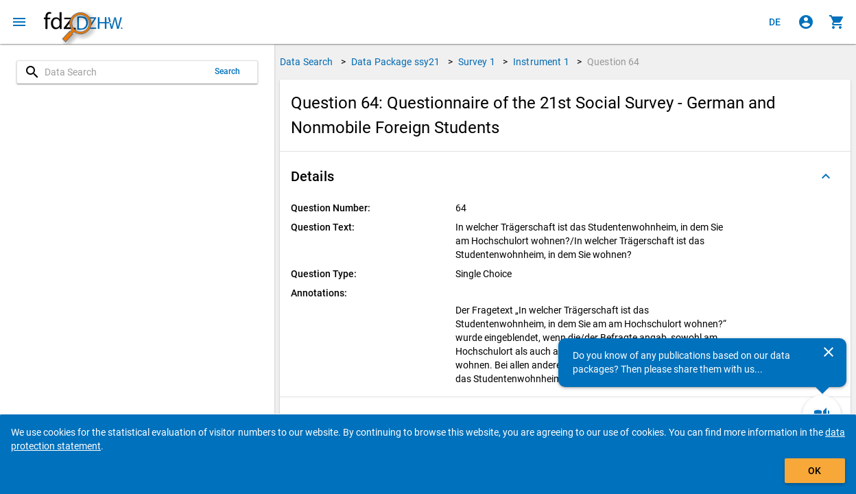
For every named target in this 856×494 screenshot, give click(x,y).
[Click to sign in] (806, 22)
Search (228, 71)
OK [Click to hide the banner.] (814, 470)
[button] (565, 176)
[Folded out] (826, 176)
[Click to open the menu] (19, 22)
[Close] (828, 352)
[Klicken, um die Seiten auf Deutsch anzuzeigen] (775, 22)
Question (613, 61)
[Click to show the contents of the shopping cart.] (837, 22)
